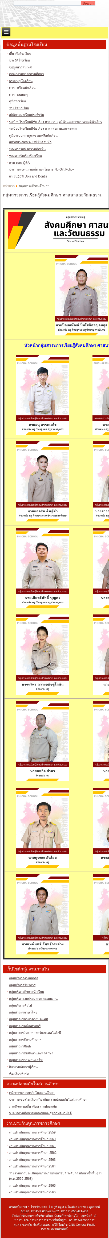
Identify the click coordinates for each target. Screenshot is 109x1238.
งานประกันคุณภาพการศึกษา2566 (32, 1192)
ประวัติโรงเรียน (19, 60)
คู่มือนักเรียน (17, 101)
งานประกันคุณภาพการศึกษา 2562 (32, 1153)
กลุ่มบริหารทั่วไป (20, 1005)
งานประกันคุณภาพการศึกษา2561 (32, 1146)
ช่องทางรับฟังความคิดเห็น (27, 149)
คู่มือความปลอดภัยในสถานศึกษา (32, 1093)
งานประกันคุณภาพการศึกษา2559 (32, 1132)
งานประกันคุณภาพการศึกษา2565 (32, 1185)
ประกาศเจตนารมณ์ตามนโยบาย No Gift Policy (41, 169)
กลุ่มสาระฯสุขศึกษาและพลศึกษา (31, 1053)
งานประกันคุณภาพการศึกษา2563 (32, 1160)
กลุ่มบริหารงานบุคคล (23, 978)
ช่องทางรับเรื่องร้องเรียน (25, 156)
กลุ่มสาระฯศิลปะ (20, 1046)
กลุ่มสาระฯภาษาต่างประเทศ (28, 1019)
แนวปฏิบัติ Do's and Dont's (28, 176)
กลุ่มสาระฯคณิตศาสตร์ (25, 1026)
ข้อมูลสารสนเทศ (20, 67)
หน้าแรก (9, 186)
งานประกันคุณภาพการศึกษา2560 (32, 1139)
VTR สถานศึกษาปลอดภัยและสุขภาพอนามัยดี (40, 1113)
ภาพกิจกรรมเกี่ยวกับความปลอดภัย (33, 1106)
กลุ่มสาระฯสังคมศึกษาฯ (25, 1040)
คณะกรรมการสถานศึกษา (26, 74)
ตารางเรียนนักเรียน (22, 88)
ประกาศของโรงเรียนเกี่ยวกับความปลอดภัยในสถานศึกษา (48, 1099)
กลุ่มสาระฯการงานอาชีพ (26, 1060)
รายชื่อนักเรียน (19, 108)
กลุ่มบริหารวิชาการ (22, 985)
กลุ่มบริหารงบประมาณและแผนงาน (33, 999)
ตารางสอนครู (18, 94)
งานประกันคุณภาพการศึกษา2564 (32, 1166)
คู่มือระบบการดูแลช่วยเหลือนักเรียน (33, 135)
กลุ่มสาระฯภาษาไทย (23, 1012)
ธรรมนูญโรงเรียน (21, 81)
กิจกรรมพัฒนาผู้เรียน (23, 1067)
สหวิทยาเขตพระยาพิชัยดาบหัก (30, 142)
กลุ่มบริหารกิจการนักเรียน (26, 992)
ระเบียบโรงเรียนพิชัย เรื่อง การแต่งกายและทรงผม (43, 128)
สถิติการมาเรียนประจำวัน (26, 115)
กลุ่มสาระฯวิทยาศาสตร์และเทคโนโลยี (35, 1033)
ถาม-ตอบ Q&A (19, 163)
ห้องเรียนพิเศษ (19, 1073)
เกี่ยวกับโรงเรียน (20, 54)
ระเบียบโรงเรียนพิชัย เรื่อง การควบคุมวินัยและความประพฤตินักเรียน (55, 122)
